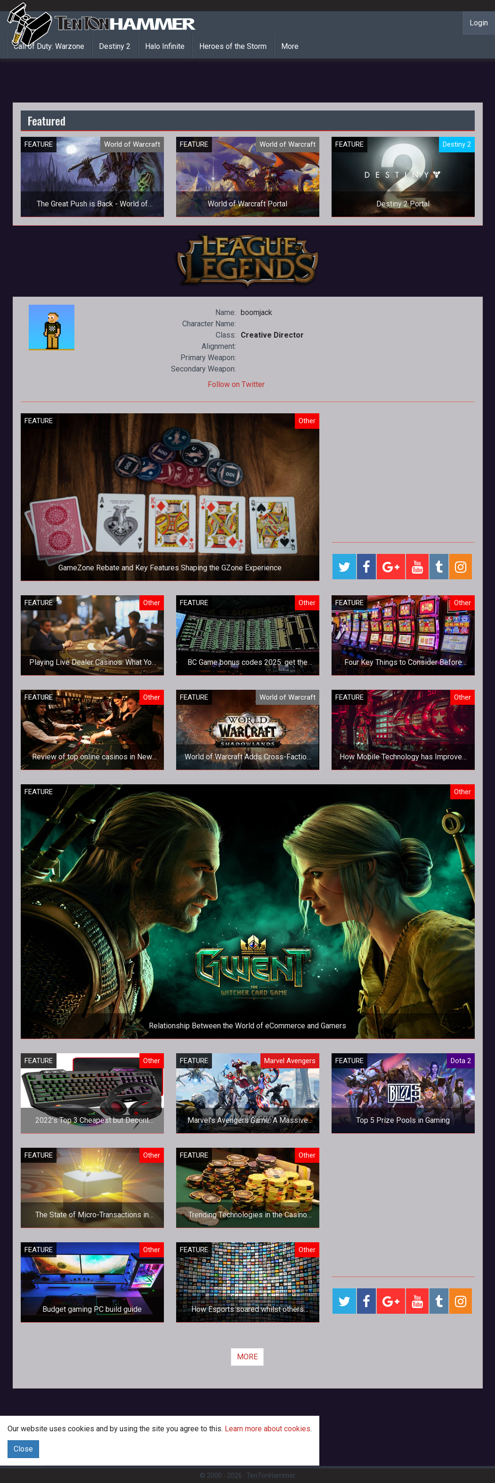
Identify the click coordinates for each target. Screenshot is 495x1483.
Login (479, 22)
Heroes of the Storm (233, 46)
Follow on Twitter (236, 384)
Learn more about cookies (267, 1428)
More (290, 46)
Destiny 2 (114, 46)
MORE (247, 1356)
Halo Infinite (165, 46)
